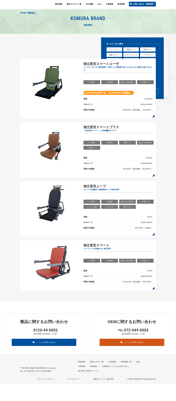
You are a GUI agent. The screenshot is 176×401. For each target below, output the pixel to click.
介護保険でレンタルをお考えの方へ (115, 383)
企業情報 (109, 5)
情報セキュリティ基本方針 (103, 396)
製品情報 (59, 5)
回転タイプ (147, 49)
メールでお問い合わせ (44, 359)
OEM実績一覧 (126, 379)
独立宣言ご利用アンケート (88, 388)
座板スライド (114, 55)
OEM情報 (89, 5)
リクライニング (131, 55)
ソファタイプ (148, 55)
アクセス (51, 385)
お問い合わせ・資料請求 (142, 5)
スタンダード (114, 49)
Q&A (99, 5)
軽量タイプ (131, 49)
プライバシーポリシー (45, 396)
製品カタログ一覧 (74, 5)
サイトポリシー (74, 396)
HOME (23, 13)
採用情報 (120, 5)
